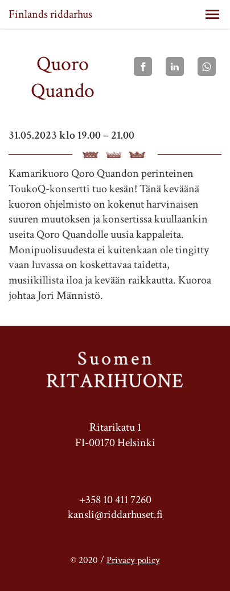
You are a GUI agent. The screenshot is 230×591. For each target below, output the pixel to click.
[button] (212, 14)
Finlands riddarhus (50, 14)
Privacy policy (133, 560)
